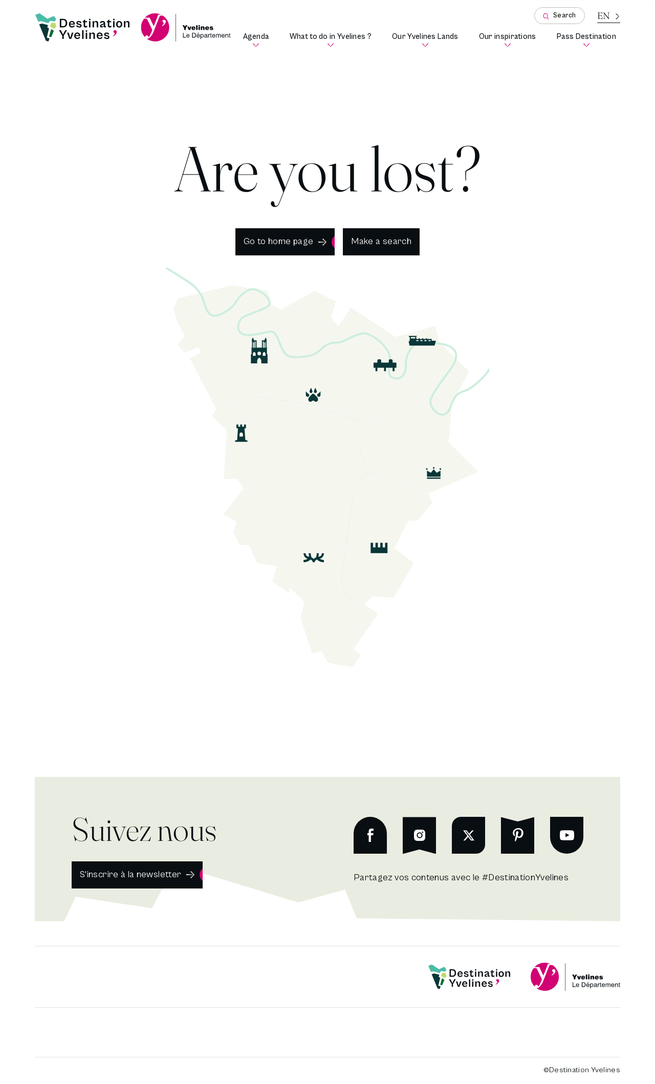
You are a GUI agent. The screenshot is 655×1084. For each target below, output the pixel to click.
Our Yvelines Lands (427, 40)
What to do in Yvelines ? (333, 40)
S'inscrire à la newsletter (130, 874)
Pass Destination (588, 40)
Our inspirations (509, 40)
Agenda (258, 40)
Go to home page (278, 241)
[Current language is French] (608, 16)
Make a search (381, 241)
